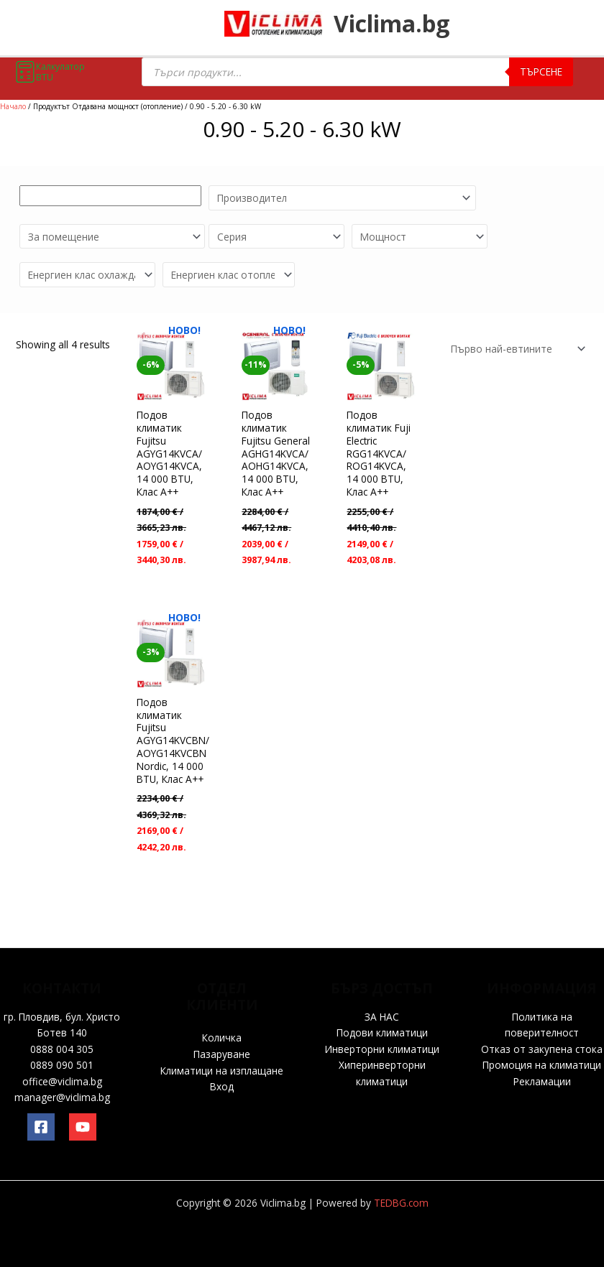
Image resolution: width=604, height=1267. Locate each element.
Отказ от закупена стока (542, 1049)
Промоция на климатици (541, 1065)
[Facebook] (41, 1127)
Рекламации (542, 1081)
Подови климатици (382, 1032)
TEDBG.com (401, 1203)
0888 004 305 (61, 1049)
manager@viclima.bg (62, 1097)
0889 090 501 (61, 1065)
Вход (222, 1086)
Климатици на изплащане (221, 1070)
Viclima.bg (406, 25)
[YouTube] (82, 1127)
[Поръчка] (515, 338)
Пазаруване (221, 1054)
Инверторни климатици (382, 1049)
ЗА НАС (382, 1017)
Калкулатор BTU (49, 72)
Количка (222, 1037)
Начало (13, 106)
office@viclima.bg (62, 1081)
